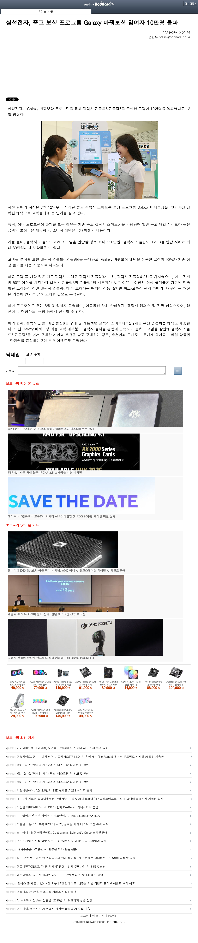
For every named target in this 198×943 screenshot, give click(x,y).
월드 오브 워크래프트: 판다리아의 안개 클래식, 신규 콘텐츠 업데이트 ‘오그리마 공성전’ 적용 (71, 858)
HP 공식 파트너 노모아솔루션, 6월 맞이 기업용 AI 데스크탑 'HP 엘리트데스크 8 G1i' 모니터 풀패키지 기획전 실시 (85, 799)
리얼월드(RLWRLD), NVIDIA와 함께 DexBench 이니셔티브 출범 (52, 807)
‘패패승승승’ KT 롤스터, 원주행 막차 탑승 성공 (42, 849)
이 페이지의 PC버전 (105, 915)
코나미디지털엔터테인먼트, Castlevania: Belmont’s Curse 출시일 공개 (57, 833)
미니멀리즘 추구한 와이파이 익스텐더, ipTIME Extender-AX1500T (54, 816)
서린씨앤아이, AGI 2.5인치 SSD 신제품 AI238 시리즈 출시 (49, 790)
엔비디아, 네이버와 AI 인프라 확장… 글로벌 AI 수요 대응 (48, 909)
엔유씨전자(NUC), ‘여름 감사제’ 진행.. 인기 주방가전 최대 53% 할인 (56, 867)
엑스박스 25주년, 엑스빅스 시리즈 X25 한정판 (41, 892)
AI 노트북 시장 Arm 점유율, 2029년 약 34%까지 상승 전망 (49, 900)
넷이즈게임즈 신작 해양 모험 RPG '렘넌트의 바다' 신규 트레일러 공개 (56, 841)
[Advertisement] (99, 68)
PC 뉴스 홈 (46, 11)
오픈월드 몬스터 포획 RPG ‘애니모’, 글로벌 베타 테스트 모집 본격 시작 (57, 824)
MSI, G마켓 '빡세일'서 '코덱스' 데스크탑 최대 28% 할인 (48, 765)
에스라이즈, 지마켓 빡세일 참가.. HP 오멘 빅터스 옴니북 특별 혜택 (55, 875)
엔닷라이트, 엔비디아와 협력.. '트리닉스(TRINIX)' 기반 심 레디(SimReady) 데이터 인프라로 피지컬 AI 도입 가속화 (85, 757)
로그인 (84, 915)
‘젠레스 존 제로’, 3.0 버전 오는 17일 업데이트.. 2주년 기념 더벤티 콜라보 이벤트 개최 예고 (71, 883)
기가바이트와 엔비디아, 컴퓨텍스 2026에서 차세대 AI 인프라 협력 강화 (57, 748)
